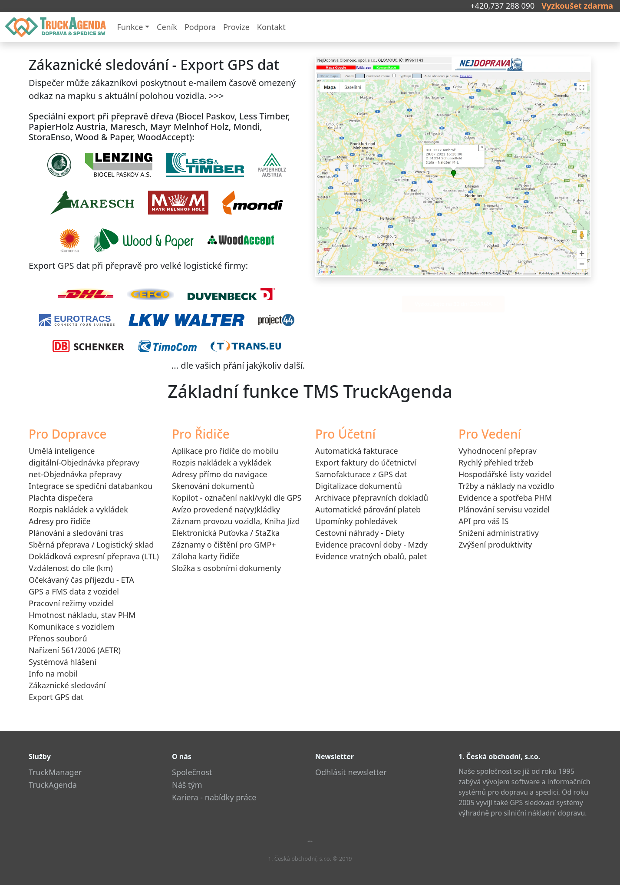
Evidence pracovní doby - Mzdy (371, 544)
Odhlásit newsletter (351, 772)
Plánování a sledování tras (76, 533)
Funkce (130, 27)
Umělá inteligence (62, 451)
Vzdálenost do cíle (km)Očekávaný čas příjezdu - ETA (81, 574)
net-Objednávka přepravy (75, 474)
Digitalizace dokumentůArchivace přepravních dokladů (371, 492)
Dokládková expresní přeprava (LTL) (94, 556)
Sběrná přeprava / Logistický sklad (91, 544)
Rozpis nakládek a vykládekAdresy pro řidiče (78, 515)
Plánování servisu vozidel (504, 509)
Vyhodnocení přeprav (497, 451)
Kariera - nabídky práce (214, 797)
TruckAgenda (53, 784)
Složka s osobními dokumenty (226, 568)
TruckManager (55, 772)
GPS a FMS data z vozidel (74, 591)
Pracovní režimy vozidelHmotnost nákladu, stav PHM (82, 609)
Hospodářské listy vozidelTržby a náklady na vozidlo (506, 480)
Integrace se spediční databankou (90, 486)
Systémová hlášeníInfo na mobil (62, 668)
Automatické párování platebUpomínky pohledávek (368, 515)
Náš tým (187, 784)
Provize (236, 27)
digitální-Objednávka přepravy (84, 462)
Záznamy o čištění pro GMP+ (224, 544)
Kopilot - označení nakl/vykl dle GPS (236, 497)
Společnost (192, 772)
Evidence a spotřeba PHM (505, 497)
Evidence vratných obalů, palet (371, 556)
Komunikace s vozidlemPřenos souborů (72, 632)
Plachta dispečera (61, 497)
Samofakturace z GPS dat (361, 474)
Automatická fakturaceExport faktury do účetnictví (365, 457)
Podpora (200, 27)
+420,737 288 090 (502, 5)
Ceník (167, 27)
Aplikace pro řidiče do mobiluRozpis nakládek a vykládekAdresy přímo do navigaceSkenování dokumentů (225, 468)
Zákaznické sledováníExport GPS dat (67, 691)
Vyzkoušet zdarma (577, 5)
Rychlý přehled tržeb (495, 462)
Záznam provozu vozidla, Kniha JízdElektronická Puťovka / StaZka (236, 527)
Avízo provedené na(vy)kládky (226, 509)
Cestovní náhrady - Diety (359, 533)
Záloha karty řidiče (206, 556)
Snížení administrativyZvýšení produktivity (498, 539)
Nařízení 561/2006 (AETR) (75, 650)
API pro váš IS (483, 521)
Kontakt (271, 27)
